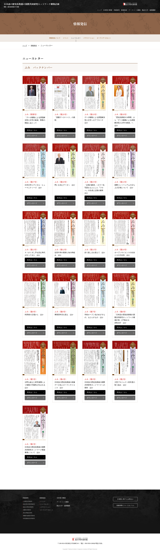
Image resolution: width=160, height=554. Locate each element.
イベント (65, 38)
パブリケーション (88, 38)
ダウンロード (32, 135)
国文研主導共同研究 (29, 504)
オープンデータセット (104, 38)
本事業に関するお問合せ (125, 499)
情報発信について (54, 38)
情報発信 (124, 10)
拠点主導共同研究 (28, 507)
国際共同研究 (27, 510)
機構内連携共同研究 (29, 515)
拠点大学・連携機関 (148, 10)
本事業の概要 (107, 10)
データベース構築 (134, 10)
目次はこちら (32, 130)
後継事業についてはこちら (125, 505)
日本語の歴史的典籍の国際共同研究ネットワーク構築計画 (31, 5)
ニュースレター (76, 38)
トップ (99, 10)
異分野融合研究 (27, 513)
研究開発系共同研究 (29, 518)
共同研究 (117, 10)
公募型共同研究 (27, 501)
